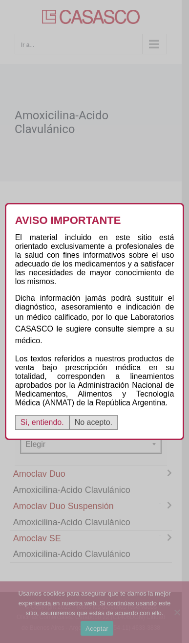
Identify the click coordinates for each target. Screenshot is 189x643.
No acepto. (93, 422)
